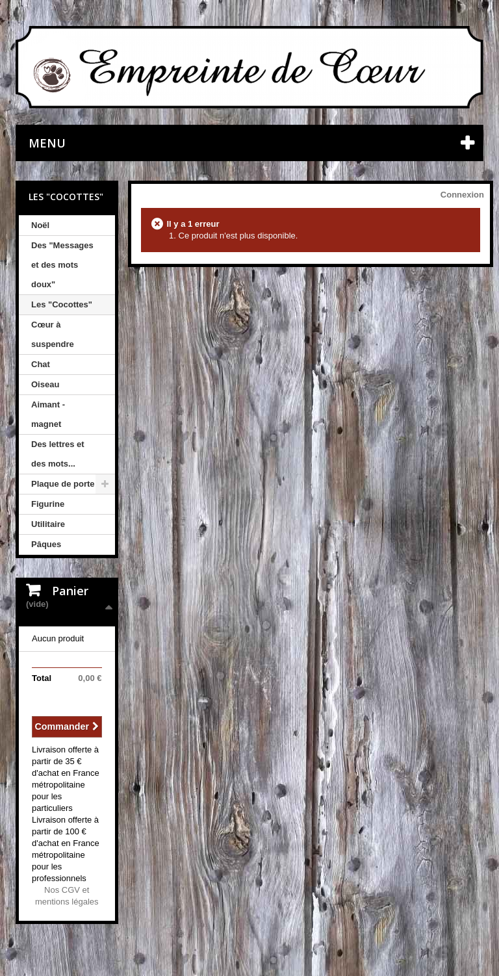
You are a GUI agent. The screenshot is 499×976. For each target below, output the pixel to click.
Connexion (462, 194)
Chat (40, 364)
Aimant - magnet (48, 414)
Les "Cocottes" (61, 304)
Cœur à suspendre (52, 334)
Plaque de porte (63, 484)
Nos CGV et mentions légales (67, 895)
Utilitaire (48, 524)
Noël (40, 225)
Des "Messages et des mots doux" (62, 264)
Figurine (47, 504)
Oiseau (45, 384)
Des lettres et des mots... (57, 454)
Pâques (46, 544)
